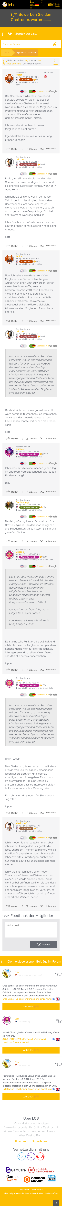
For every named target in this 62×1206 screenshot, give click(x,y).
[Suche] (55, 44)
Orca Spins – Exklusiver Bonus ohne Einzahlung (27, 999)
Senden (46, 944)
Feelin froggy (22, 502)
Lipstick (20, 552)
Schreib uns (39, 1141)
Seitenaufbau (51, 1193)
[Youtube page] (40, 1156)
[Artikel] (31, 4)
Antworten (50, 149)
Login (27, 60)
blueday (20, 449)
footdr (19, 74)
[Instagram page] (31, 1156)
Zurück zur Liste (19, 34)
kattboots (21, 159)
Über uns (20, 1141)
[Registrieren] (43, 4)
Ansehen (31, 1006)
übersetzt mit (47, 91)
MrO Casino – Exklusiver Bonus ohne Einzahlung (27, 1089)
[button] (56, 999)
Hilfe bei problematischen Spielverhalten (23, 1193)
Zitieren (29, 149)
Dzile (17, 1018)
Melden (12, 149)
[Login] (50, 4)
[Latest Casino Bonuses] (8, 4)
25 (57, 973)
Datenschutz (37, 1189)
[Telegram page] (22, 1156)
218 (57, 1020)
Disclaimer (24, 1189)
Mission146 (21, 823)
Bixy (17, 972)
